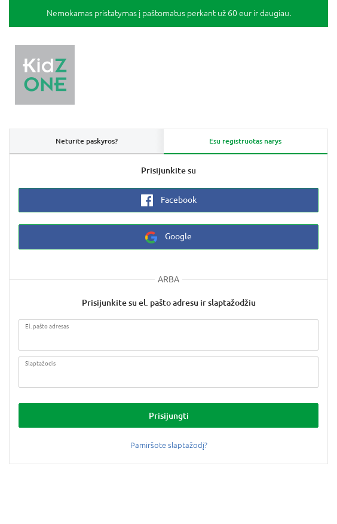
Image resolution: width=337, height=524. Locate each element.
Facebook (169, 200)
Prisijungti (169, 415)
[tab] (246, 141)
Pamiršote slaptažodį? (168, 445)
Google (168, 237)
